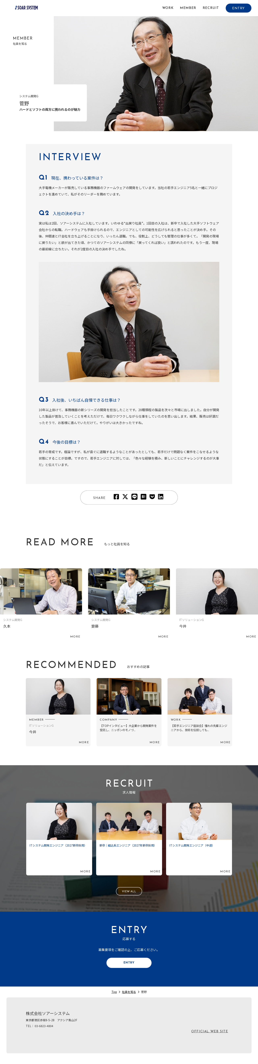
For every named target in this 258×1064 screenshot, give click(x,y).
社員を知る (129, 996)
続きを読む (41, 604)
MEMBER (188, 8)
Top (114, 996)
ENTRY (238, 8)
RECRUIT (211, 8)
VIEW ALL (129, 892)
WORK (168, 8)
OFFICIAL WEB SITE (209, 1035)
